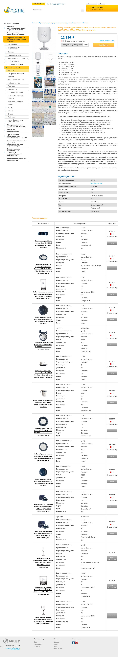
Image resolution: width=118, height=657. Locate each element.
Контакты (35, 13)
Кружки (11, 77)
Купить (103, 44)
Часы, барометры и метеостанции (15, 121)
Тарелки (11, 98)
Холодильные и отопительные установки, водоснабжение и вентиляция (14, 152)
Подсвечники (13, 61)
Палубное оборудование (13, 130)
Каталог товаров (11, 23)
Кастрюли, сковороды (16, 73)
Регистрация (91, 4)
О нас (55, 646)
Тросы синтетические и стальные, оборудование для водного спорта (17, 143)
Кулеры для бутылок (16, 80)
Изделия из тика (14, 55)
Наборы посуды (14, 83)
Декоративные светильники (14, 48)
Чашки (10, 104)
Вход (101, 4)
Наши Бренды (58, 648)
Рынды (10, 108)
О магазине (60, 13)
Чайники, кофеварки (16, 101)
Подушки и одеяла (15, 64)
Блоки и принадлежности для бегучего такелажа (16, 28)
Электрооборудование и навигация (16, 159)
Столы (10, 111)
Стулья (10, 114)
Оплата (51, 13)
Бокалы (11, 70)
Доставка (44, 13)
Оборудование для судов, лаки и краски (16, 126)
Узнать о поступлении (112, 558)
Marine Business (96, 183)
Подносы (11, 86)
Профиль (37, 646)
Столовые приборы (15, 95)
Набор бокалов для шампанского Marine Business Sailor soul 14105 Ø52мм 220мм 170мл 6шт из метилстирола (43, 563)
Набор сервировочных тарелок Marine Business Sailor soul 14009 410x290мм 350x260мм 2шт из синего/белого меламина (43, 269)
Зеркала (11, 52)
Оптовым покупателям (73, 13)
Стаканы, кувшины (15, 92)
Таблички (11, 117)
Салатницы (12, 89)
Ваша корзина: (98, 7)
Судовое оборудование (13, 648)
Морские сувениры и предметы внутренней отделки (16, 39)
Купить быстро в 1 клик (107, 41)
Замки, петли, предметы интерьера (16, 34)
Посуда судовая (14, 67)
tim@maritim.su (15, 649)
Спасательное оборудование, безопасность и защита (17, 136)
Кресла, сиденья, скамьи (18, 58)
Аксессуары (12, 44)
